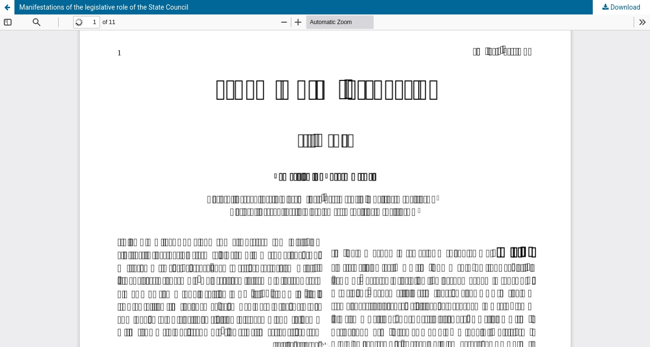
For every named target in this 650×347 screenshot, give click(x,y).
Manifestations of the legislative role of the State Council (103, 7)
